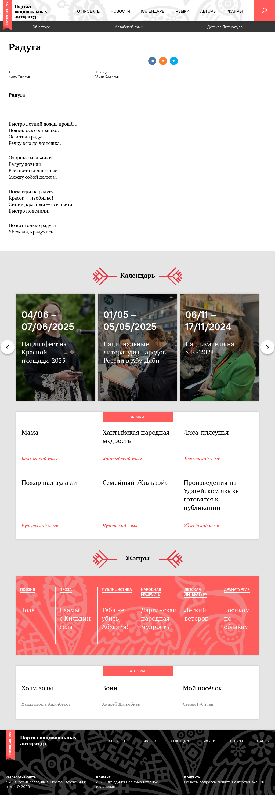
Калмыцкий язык (39, 459)
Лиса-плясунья (206, 432)
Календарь (137, 276)
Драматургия (237, 589)
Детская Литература (225, 26)
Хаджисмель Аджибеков (46, 704)
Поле (27, 610)
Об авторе (41, 26)
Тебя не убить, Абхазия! (115, 618)
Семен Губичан (198, 704)
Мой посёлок (202, 688)
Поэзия (27, 589)
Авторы (137, 671)
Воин (110, 688)
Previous (8, 347)
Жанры (138, 558)
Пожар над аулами (49, 482)
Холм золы (37, 688)
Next (267, 347)
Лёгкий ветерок (196, 614)
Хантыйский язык (122, 459)
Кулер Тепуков (19, 76)
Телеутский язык (202, 459)
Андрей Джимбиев (121, 704)
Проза (66, 589)
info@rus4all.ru (250, 781)
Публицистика (117, 589)
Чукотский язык (120, 525)
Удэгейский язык (201, 525)
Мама (29, 432)
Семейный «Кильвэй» (135, 482)
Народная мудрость (151, 592)
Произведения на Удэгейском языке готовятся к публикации (211, 495)
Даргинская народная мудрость (158, 618)
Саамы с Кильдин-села (76, 618)
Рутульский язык (39, 525)
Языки (137, 417)
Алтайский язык (129, 26)
